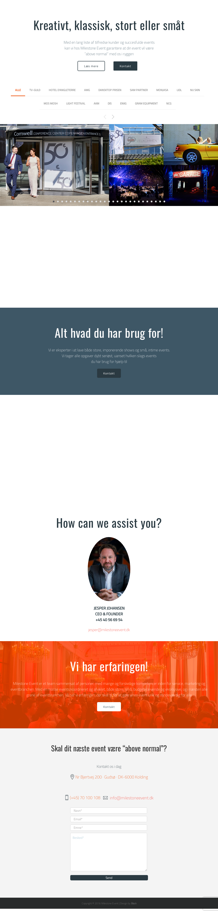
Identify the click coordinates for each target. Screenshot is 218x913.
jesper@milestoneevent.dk (109, 630)
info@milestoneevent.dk (131, 797)
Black (133, 903)
